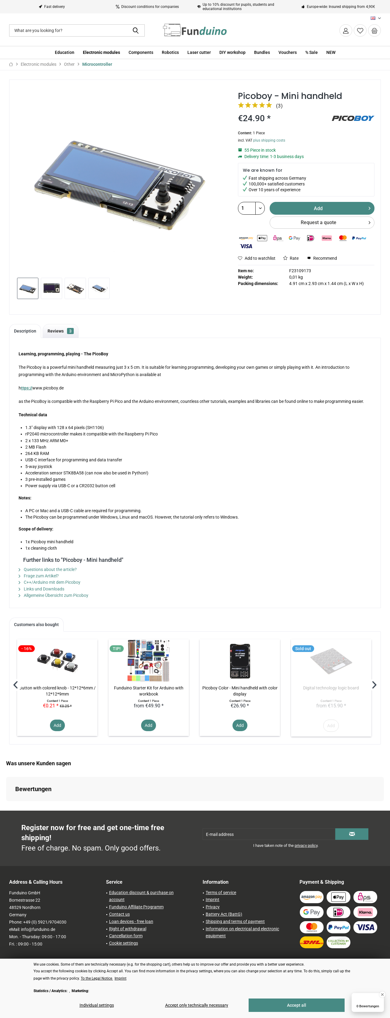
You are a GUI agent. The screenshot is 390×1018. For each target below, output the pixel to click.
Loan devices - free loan (131, 921)
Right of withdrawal (127, 928)
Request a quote (335, 221)
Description (25, 331)
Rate (291, 258)
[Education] (65, 52)
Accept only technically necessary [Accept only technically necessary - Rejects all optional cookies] (196, 1005)
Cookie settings (123, 943)
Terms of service (221, 892)
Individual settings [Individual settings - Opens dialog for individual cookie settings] (97, 1005)
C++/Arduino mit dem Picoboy (49, 582)
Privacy (213, 906)
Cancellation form (126, 935)
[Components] (141, 52)
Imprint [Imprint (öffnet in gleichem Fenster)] (120, 978)
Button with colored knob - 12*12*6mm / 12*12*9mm (57, 690)
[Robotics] (170, 52)
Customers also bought (36, 624)
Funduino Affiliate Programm (136, 906)
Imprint (212, 899)
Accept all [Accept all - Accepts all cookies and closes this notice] (296, 1005)
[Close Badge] (382, 995)
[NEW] (331, 52)
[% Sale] (311, 52)
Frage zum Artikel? (39, 575)
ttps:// (26, 388)
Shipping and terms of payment (235, 921)
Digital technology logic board (331, 687)
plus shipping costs (269, 140)
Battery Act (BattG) (224, 914)
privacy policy (306, 845)
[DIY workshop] (232, 52)
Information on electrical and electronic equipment (242, 932)
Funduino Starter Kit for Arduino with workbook (148, 690)
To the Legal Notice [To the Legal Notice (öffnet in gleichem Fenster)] (97, 978)
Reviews (61, 331)
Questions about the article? (48, 569)
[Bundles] (262, 52)
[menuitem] (374, 30)
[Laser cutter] (199, 52)
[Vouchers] (287, 52)
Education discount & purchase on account (141, 896)
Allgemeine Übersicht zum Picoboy (53, 595)
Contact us (119, 914)
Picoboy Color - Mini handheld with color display (240, 690)
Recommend (322, 258)
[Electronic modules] (101, 52)
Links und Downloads (41, 588)
